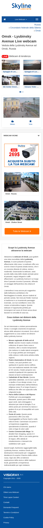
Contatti (6, 502)
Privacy (6, 523)
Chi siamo (7, 487)
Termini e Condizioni (11, 512)
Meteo (12, 122)
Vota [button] (30, 122)
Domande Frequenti (11, 507)
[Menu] (36, 19)
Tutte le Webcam (22, 231)
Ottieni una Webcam (11, 492)
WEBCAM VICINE (21, 135)
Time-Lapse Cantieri (11, 497)
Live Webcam (21, 19)
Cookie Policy (8, 517)
